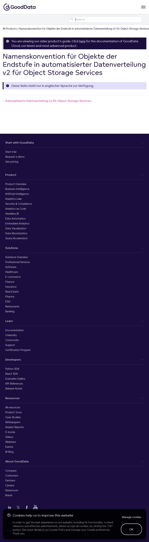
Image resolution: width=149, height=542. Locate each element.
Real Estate (12, 291)
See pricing (11, 161)
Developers (13, 359)
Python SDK (12, 368)
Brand (8, 495)
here (82, 41)
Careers (9, 485)
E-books (10, 431)
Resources (12, 398)
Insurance (11, 286)
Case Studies (13, 417)
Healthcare (11, 271)
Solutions (11, 248)
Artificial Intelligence (17, 193)
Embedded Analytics (17, 223)
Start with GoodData (19, 142)
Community (12, 340)
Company (11, 470)
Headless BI (12, 213)
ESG (7, 301)
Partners (10, 480)
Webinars (10, 441)
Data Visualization (15, 228)
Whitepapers (12, 422)
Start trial (10, 151)
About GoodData (17, 461)
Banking (9, 311)
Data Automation (15, 218)
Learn (9, 321)
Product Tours (13, 412)
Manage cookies (131, 517)
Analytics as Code (15, 208)
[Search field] (105, 19)
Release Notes (13, 388)
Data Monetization (16, 233)
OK (131, 529)
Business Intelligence (17, 188)
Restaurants (12, 306)
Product (10, 174)
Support (10, 344)
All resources (12, 407)
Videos (9, 436)
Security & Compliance (18, 203)
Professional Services (17, 262)
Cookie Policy (57, 529)
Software (10, 266)
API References (14, 383)
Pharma (9, 296)
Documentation (14, 330)
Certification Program (18, 349)
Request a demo (15, 156)
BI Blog (9, 451)
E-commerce (13, 276)
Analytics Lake (13, 198)
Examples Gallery (15, 378)
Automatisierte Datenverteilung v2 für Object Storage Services (47, 101)
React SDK (11, 373)
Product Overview (15, 183)
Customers (11, 475)
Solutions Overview (16, 257)
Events (9, 446)
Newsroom (11, 490)
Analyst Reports (14, 427)
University (11, 335)
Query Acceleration (16, 238)
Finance (9, 281)
